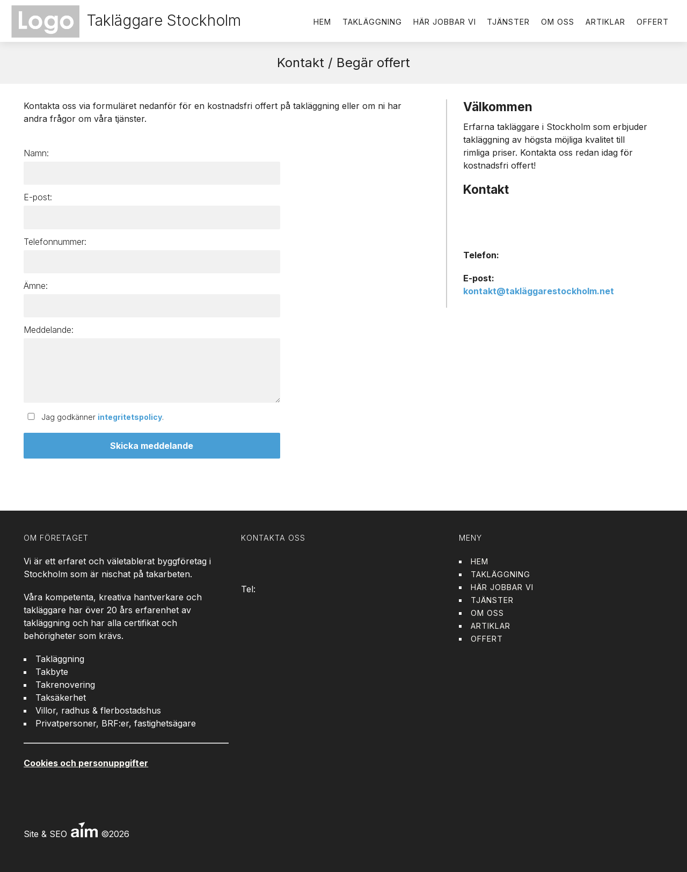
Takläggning (372, 21)
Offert (653, 21)
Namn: (36, 153)
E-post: (38, 197)
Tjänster (508, 21)
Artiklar (605, 21)
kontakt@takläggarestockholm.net (538, 291)
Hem (322, 21)
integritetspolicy (130, 417)
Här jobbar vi (444, 21)
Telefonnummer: (55, 241)
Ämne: (36, 285)
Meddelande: (49, 329)
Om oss (557, 21)
